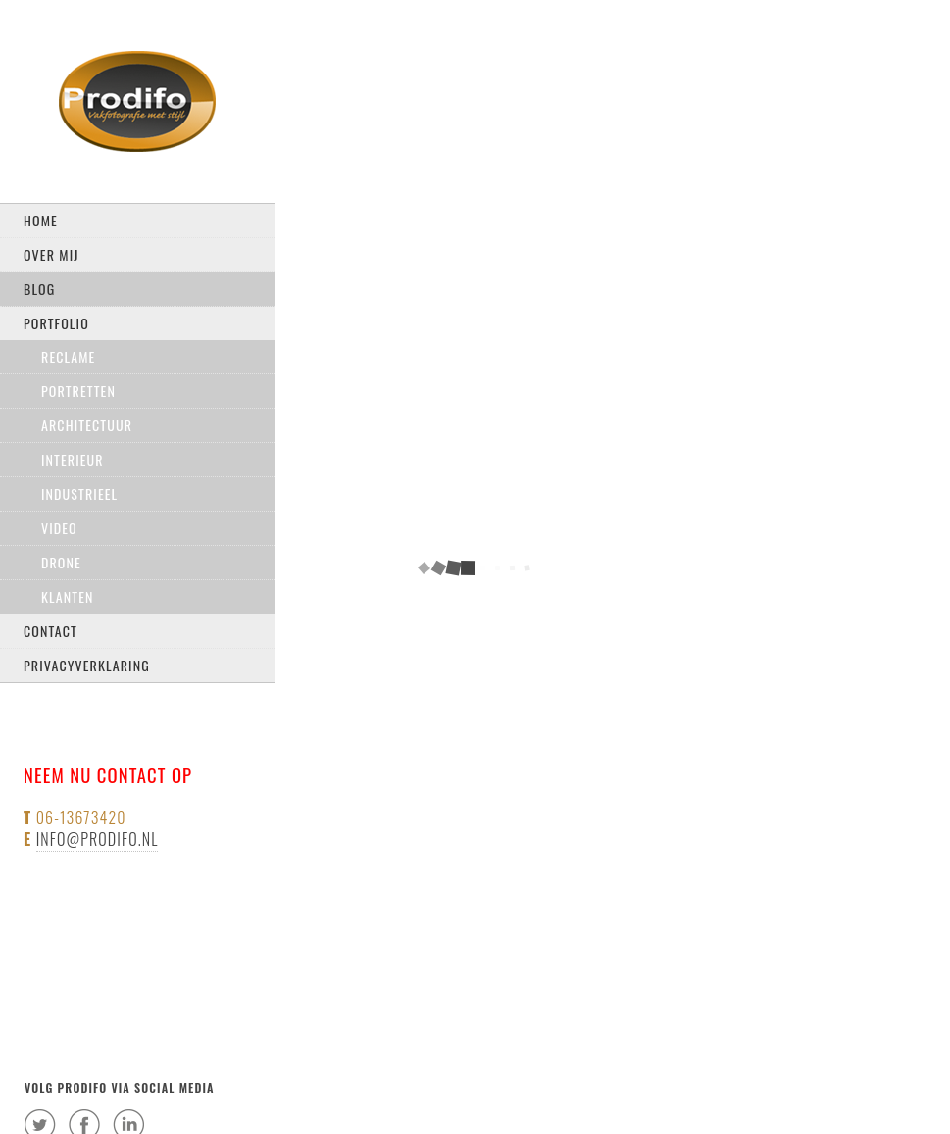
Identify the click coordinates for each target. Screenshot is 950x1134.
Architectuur (86, 425)
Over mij (51, 254)
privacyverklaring (87, 665)
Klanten (67, 596)
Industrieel (79, 493)
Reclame (68, 356)
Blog (39, 288)
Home (41, 220)
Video (59, 528)
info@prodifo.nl (97, 839)
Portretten (78, 390)
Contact (50, 630)
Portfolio (56, 323)
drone (61, 562)
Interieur (72, 459)
